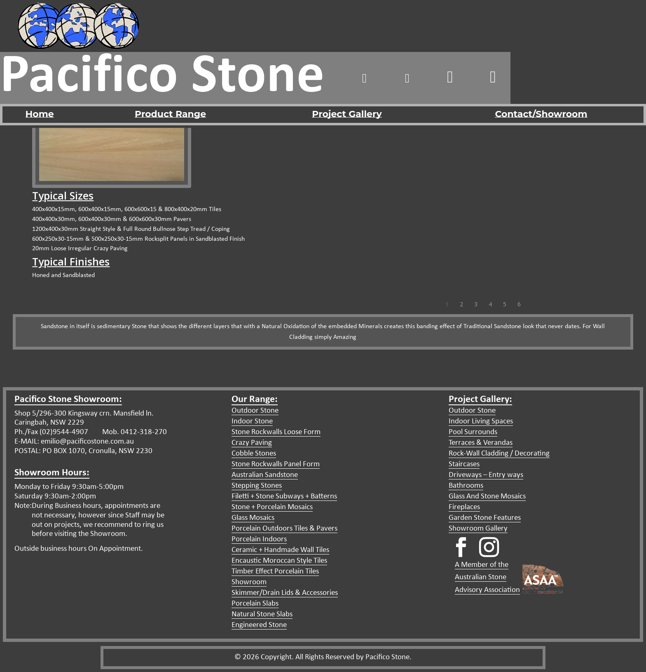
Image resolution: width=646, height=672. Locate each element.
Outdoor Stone (255, 411)
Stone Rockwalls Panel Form (276, 464)
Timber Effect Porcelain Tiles (275, 572)
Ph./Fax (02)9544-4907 (51, 432)
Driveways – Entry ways (486, 475)
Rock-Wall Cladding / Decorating (499, 454)
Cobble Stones (254, 454)
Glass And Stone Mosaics (487, 496)
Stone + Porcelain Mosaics (272, 507)
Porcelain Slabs (255, 604)
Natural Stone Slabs (262, 614)
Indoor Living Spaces (481, 421)
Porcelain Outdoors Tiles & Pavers (284, 529)
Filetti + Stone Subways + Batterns (284, 496)
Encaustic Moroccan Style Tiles (279, 561)
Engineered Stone (259, 625)
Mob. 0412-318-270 (134, 432)
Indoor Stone (252, 421)
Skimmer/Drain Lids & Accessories (285, 593)
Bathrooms (466, 486)
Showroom (249, 582)
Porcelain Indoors (259, 539)
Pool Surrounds (473, 432)
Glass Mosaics (253, 518)
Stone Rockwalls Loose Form (276, 432)
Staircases (464, 464)
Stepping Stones (257, 486)
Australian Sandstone (265, 475)
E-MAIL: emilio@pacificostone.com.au (74, 442)
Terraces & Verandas (481, 443)
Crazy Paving (252, 443)
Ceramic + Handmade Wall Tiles (280, 550)
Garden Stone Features (485, 518)
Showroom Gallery (478, 529)
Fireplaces (464, 507)
